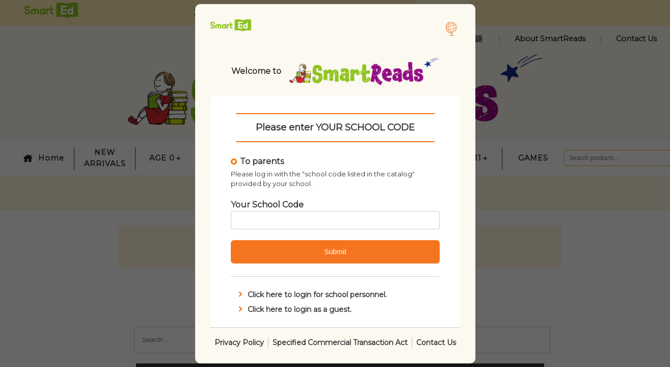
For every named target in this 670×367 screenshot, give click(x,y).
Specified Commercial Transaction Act (340, 342)
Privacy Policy (239, 342)
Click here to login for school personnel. (311, 294)
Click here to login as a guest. (294, 308)
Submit (335, 252)
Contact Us (436, 342)
